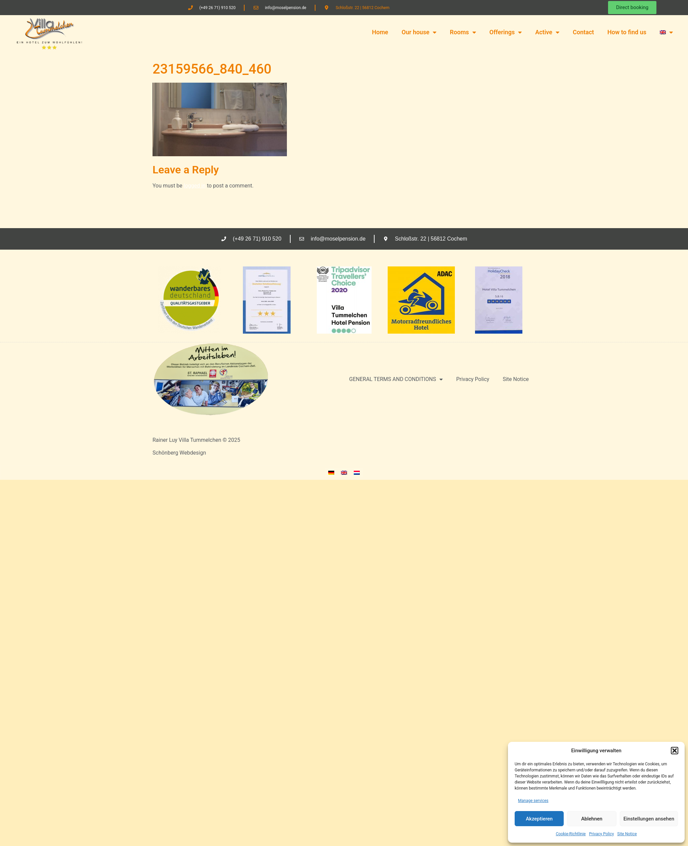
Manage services (533, 800)
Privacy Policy (601, 834)
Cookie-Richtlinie (571, 834)
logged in (195, 185)
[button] (674, 750)
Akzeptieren (539, 819)
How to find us (626, 32)
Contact (583, 32)
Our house (418, 32)
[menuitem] (666, 32)
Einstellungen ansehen (649, 819)
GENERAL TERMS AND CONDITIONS (396, 379)
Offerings (505, 32)
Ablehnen (591, 819)
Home (380, 32)
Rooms (463, 32)
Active (547, 32)
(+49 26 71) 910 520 (217, 7)
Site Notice (627, 834)
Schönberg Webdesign (179, 453)
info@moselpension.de (285, 7)
